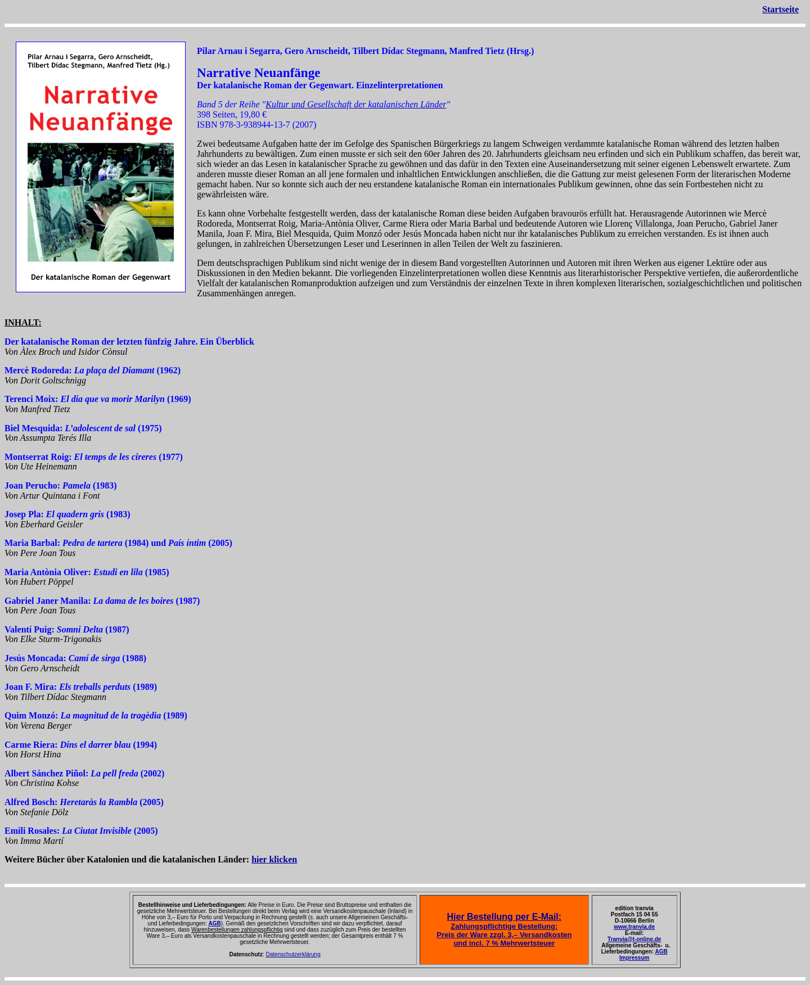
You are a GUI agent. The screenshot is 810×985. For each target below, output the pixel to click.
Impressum (634, 958)
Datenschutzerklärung (293, 954)
